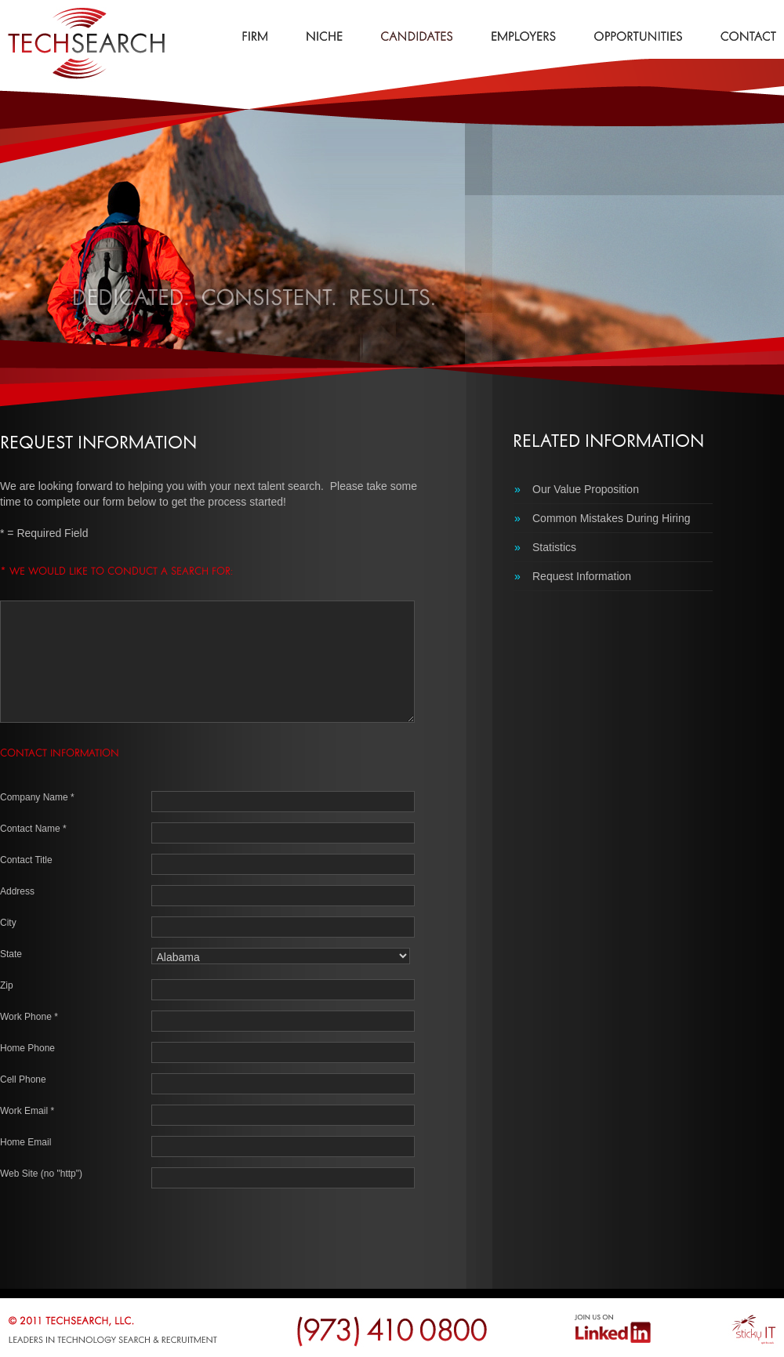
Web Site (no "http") (41, 1173)
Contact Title (26, 859)
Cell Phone (23, 1079)
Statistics (545, 547)
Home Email (25, 1142)
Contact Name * (33, 828)
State (11, 954)
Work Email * (27, 1110)
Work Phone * (29, 1016)
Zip (6, 985)
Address (17, 891)
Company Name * (37, 797)
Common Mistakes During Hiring (602, 518)
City (8, 922)
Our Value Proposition (576, 489)
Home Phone (27, 1048)
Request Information (572, 576)
